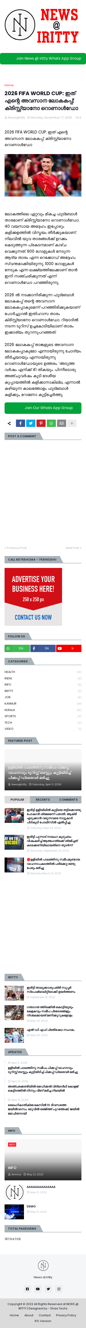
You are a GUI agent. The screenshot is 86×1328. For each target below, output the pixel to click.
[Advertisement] (43, 925)
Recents (43, 799)
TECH (43, 722)
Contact (45, 1315)
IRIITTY (43, 691)
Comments (68, 799)
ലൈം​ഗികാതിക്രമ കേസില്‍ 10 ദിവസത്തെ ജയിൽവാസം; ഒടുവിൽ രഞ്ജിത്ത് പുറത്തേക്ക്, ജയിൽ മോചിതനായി (43, 1109)
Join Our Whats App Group (44, 408)
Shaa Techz (59, 1308)
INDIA (43, 678)
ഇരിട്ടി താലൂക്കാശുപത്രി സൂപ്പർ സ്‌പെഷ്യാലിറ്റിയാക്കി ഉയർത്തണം (51, 990)
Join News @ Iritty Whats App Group (44, 58)
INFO (43, 684)
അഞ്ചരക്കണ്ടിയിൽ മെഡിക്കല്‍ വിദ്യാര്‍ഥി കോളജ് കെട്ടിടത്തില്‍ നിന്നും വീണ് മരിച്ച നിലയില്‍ (43, 1089)
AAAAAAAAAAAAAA (41, 1187)
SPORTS (43, 716)
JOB (43, 697)
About (28, 1315)
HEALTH (43, 672)
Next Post (72, 548)
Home (9, 85)
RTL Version (43, 1321)
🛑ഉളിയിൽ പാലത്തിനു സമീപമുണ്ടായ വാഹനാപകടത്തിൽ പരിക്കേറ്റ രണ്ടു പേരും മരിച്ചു (53, 864)
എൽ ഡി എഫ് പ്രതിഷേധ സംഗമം (50, 1030)
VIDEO (43, 729)
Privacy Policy (66, 1315)
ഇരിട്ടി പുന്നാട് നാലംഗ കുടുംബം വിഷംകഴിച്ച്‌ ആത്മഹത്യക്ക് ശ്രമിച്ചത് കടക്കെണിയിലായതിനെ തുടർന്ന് (52, 841)
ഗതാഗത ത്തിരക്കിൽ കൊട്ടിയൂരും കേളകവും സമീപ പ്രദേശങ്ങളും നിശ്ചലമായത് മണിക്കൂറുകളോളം (50, 1011)
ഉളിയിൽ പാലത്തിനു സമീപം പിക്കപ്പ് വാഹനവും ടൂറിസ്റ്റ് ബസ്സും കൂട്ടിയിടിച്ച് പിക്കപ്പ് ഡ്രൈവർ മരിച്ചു (39, 772)
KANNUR (43, 703)
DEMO (31, 1206)
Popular (17, 799)
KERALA (43, 710)
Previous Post (17, 548)
